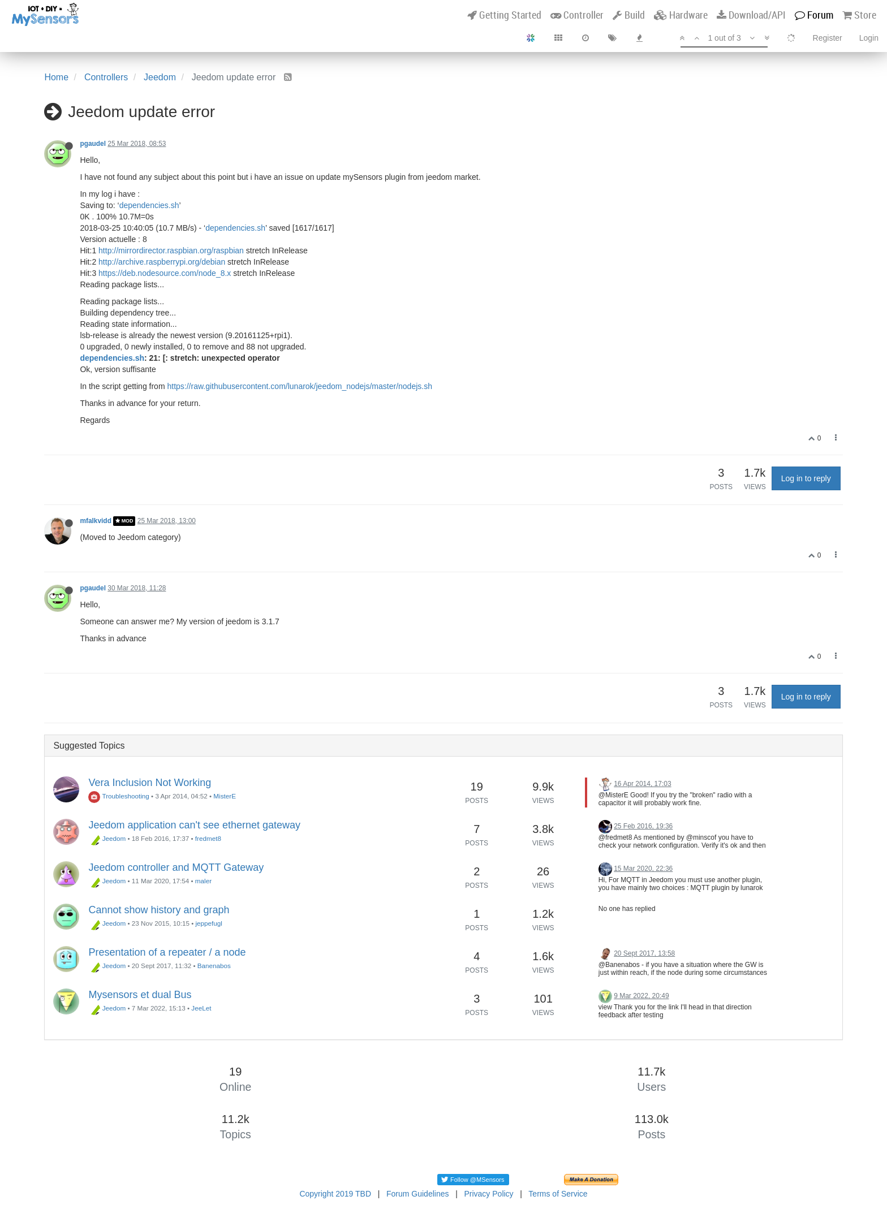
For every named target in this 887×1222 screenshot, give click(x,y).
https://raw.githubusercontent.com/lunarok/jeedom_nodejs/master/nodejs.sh (299, 386)
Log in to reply (806, 478)
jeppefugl (208, 923)
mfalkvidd (95, 521)
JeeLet (201, 1008)
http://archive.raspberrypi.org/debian (161, 261)
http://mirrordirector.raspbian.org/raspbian (171, 250)
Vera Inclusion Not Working (149, 782)
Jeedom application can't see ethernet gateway (194, 825)
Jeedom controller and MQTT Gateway (176, 867)
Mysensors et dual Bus (139, 994)
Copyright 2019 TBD (335, 1193)
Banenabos (214, 965)
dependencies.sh (149, 205)
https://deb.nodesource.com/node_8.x (164, 273)
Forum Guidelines (417, 1193)
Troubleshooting (118, 796)
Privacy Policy (488, 1193)
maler (203, 880)
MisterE (224, 796)
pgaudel (93, 144)
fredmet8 (208, 838)
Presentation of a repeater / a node (167, 952)
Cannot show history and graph (158, 910)
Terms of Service (557, 1193)
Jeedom (107, 838)
